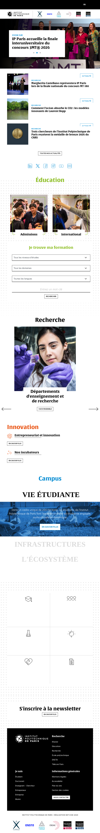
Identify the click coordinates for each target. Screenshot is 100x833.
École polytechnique (60, 755)
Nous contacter (61, 798)
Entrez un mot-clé (51, 290)
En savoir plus (15, 444)
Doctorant (19, 782)
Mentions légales (59, 777)
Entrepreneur (20, 790)
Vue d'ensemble (50, 406)
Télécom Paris (58, 764)
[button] (85, 4)
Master (55, 742)
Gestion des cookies (60, 790)
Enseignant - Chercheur (25, 786)
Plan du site (57, 786)
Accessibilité (57, 782)
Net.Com (69, 815)
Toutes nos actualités (50, 154)
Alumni (18, 799)
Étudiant (19, 777)
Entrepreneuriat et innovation (37, 435)
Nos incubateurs (27, 453)
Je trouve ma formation (51, 248)
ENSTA (55, 760)
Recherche (56, 751)
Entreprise (19, 795)
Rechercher (51, 297)
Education (56, 746)
